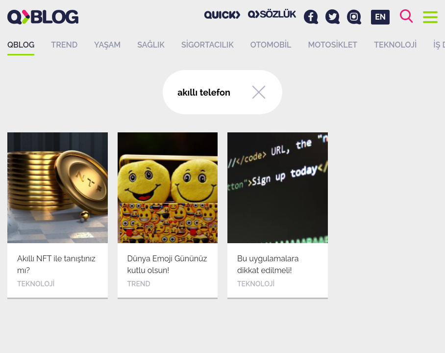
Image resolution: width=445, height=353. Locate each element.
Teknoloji (395, 45)
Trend (64, 45)
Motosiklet (332, 45)
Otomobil (271, 45)
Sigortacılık (207, 45)
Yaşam (107, 45)
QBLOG (20, 45)
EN (380, 17)
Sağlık (151, 45)
